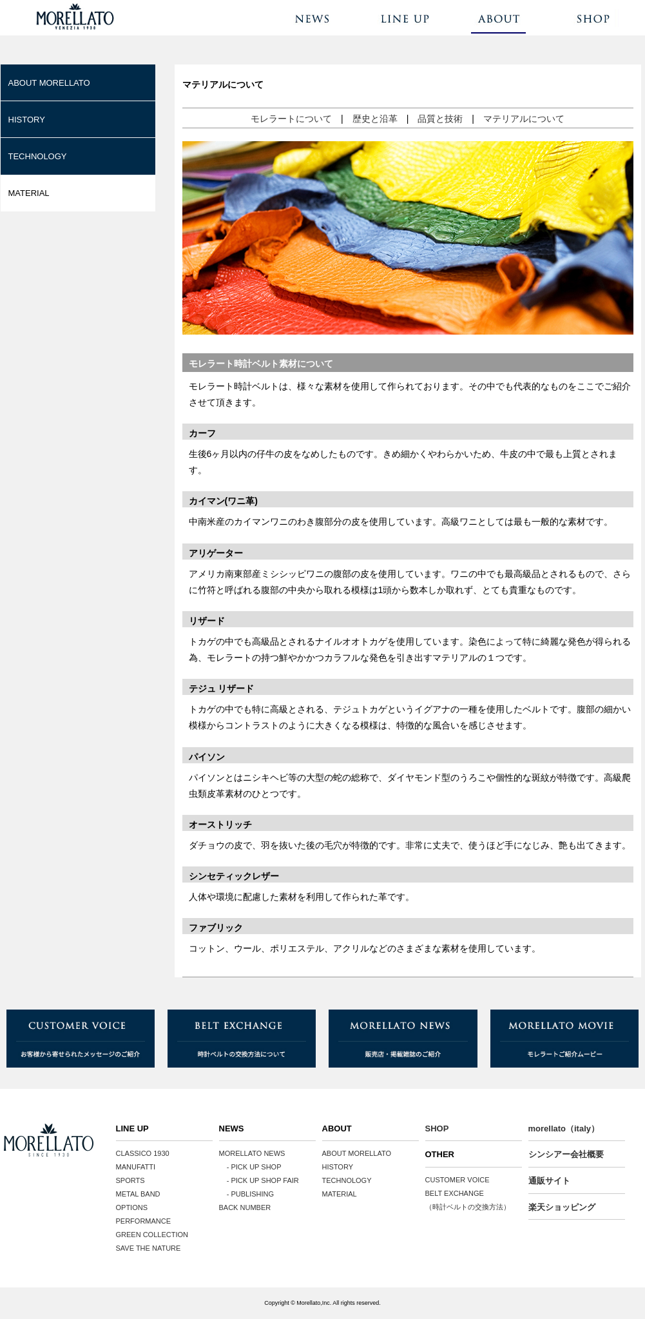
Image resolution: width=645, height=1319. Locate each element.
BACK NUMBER (245, 1207)
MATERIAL (29, 193)
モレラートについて (291, 118)
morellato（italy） (564, 1128)
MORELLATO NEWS (252, 1153)
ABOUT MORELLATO (49, 83)
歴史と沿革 (375, 118)
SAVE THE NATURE (148, 1248)
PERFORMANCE (143, 1221)
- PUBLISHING (246, 1194)
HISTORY (26, 119)
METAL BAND (138, 1194)
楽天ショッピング (561, 1207)
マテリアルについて (523, 118)
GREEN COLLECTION (152, 1234)
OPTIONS (132, 1207)
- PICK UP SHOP (250, 1167)
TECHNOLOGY (37, 156)
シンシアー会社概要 (566, 1154)
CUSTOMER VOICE (457, 1180)
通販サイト (549, 1181)
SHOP (437, 1128)
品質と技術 (440, 118)
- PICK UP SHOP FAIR (259, 1180)
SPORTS (130, 1180)
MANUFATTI (136, 1167)
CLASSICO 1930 (142, 1153)
